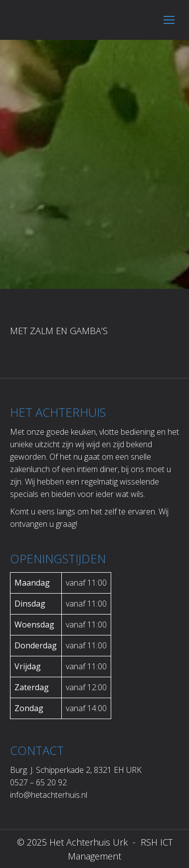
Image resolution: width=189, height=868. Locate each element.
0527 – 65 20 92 (38, 782)
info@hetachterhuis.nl (48, 794)
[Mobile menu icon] (169, 20)
